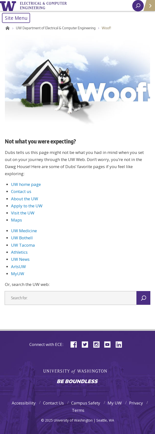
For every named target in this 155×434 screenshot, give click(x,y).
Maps (16, 220)
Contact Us (53, 403)
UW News (20, 259)
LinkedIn (120, 344)
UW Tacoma (23, 245)
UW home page (26, 184)
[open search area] (138, 5)
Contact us (21, 191)
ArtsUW (18, 266)
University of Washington (9, 5)
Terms (78, 410)
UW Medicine (24, 230)
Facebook (75, 344)
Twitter (87, 344)
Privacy (136, 403)
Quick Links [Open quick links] (147, 7)
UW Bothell (22, 238)
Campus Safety (85, 403)
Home (7, 28)
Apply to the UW (27, 206)
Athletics (19, 252)
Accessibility (24, 403)
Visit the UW (22, 213)
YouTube (109, 344)
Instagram (98, 344)
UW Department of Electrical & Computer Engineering (56, 28)
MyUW (17, 273)
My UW (115, 403)
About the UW (24, 199)
